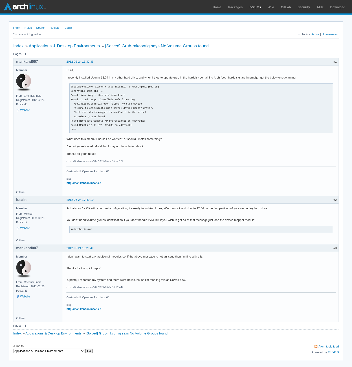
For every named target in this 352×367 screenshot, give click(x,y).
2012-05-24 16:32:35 (80, 61)
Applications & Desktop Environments (64, 46)
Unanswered (330, 34)
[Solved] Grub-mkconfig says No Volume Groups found (157, 46)
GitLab (286, 7)
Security (304, 7)
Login (68, 27)
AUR (320, 7)
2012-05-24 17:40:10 (80, 199)
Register (55, 27)
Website (25, 110)
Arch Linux (24, 6)
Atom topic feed (329, 346)
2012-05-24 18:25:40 (80, 248)
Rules (28, 27)
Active (315, 34)
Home (217, 7)
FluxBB (333, 352)
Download (337, 7)
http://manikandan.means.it (83, 183)
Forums (255, 7)
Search (40, 27)
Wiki (271, 7)
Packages (235, 7)
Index (16, 27)
